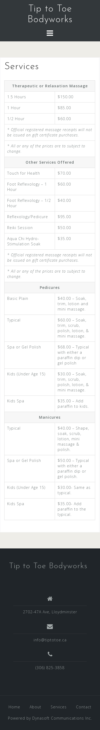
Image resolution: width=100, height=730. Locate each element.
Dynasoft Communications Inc (61, 718)
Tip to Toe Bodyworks (48, 566)
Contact (83, 706)
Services (59, 706)
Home (14, 706)
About (35, 706)
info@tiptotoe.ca (50, 639)
